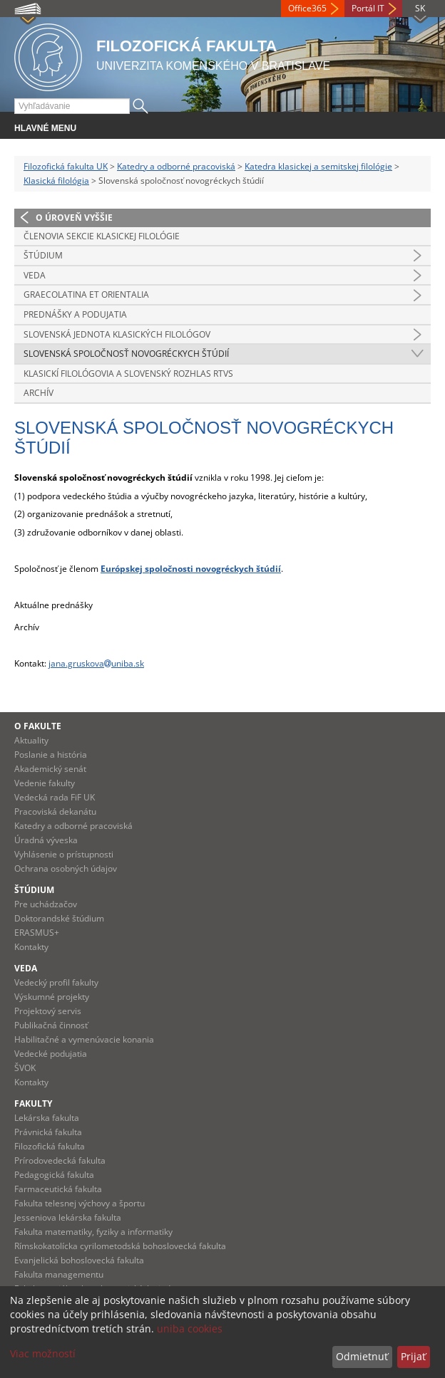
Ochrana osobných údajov (65, 868)
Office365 (307, 8)
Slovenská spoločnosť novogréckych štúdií (126, 354)
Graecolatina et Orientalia (86, 294)
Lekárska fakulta (46, 1118)
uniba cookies (189, 1328)
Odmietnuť (362, 1356)
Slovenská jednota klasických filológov (117, 334)
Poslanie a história (50, 754)
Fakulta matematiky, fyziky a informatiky (93, 1232)
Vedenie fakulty (44, 783)
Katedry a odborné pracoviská (176, 166)
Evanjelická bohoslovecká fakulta (79, 1260)
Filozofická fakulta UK (66, 166)
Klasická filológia (56, 180)
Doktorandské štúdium (59, 918)
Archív (38, 393)
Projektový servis (47, 1011)
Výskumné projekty (51, 997)
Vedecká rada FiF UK (54, 797)
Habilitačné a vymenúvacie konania (84, 1039)
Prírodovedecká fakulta (60, 1160)
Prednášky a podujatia (75, 314)
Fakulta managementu (58, 1274)
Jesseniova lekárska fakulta (67, 1217)
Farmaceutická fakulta (58, 1189)
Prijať (413, 1356)
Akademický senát (50, 769)
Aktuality (31, 740)
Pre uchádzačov (45, 904)
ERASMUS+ (36, 933)
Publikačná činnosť (51, 1025)
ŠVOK (25, 1068)
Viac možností (43, 1353)
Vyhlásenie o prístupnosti (63, 854)
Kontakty (31, 947)
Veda (35, 275)
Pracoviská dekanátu (55, 811)
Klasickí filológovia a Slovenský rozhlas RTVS (128, 373)
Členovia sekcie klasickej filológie (102, 236)
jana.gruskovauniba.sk (96, 663)
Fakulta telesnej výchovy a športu (79, 1203)
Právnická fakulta (48, 1132)
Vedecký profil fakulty (56, 982)
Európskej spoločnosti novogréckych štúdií (191, 569)
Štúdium (43, 255)
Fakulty (33, 1103)
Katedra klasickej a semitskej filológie (318, 166)
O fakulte (37, 726)
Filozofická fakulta (49, 1146)
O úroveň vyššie (74, 218)
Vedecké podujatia (50, 1054)
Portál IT (368, 8)
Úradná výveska (46, 840)
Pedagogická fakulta (54, 1175)
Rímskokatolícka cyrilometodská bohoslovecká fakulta (120, 1246)
